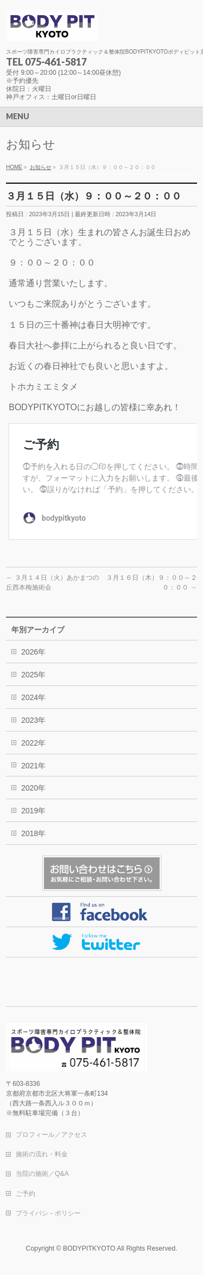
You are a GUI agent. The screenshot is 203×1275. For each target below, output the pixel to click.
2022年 (33, 743)
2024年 (33, 697)
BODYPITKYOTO (89, 1248)
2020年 (33, 788)
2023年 (33, 720)
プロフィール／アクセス (51, 1134)
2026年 (33, 652)
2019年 (33, 810)
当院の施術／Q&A (42, 1173)
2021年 (33, 765)
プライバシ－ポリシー (48, 1213)
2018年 (33, 833)
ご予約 (25, 1194)
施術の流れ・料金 (42, 1154)
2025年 (33, 674)
